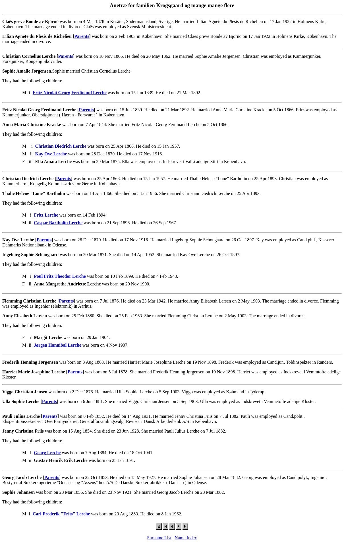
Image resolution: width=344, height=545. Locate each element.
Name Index (186, 537)
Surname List (159, 537)
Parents (81, 36)
